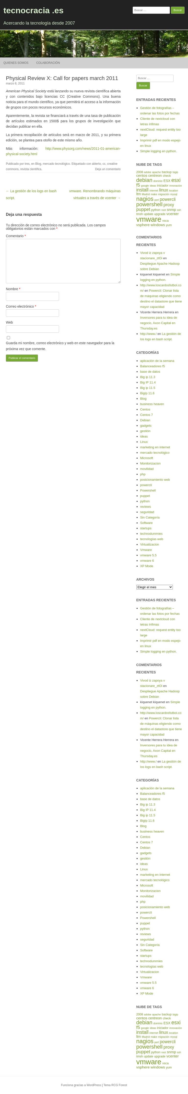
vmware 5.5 (148, 555)
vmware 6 (147, 560)
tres (27, 163)
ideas (144, 436)
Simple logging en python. (158, 151)
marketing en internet (155, 447)
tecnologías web (151, 539)
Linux (144, 442)
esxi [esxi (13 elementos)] (176, 180)
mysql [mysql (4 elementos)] (173, 194)
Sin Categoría (150, 517)
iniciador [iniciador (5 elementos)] (162, 185)
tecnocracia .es (33, 10)
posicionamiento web (155, 479)
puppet (145, 496)
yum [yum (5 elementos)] (169, 225)
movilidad (147, 469)
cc (104, 163)
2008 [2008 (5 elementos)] (139, 172)
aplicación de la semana (157, 361)
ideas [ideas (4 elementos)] (153, 185)
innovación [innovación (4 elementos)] (175, 185)
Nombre (13, 289)
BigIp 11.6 (147, 393)
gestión (145, 431)
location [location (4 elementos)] (173, 190)
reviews (145, 506)
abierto (96, 163)
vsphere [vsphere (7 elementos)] (143, 225)
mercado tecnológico (56, 163)
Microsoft (146, 458)
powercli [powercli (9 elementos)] (168, 199)
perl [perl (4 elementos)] (156, 199)
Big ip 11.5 (147, 388)
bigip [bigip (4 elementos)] (175, 172)
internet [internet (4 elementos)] (154, 190)
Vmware (146, 550)
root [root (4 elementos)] (163, 209)
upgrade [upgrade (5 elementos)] (159, 214)
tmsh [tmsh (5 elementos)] (139, 214)
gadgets (146, 425)
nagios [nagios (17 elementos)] (144, 198)
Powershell (148, 490)
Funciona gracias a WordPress (81, 1085)
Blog (38, 163)
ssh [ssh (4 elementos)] (179, 209)
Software (146, 523)
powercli (146, 485)
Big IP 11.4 (148, 382)
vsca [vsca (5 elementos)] (165, 220)
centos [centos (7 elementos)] (141, 175)
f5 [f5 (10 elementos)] (138, 185)
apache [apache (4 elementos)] (156, 172)
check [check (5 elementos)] (167, 176)
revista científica (30, 169)
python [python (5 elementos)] (156, 210)
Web (9, 322)
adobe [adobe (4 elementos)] (147, 172)
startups (146, 528)
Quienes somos (15, 63)
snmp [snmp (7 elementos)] (171, 209)
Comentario (16, 236)
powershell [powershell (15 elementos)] (149, 204)
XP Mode (146, 566)
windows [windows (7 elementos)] (158, 225)
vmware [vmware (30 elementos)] (149, 219)
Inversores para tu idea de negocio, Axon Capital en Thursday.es (158, 323)
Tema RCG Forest (115, 1085)
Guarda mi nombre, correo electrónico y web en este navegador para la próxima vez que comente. (60, 346)
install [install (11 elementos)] (142, 189)
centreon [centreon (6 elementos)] (155, 176)
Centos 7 (146, 415)
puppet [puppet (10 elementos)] (143, 209)
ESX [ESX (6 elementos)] (167, 181)
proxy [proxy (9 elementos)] (169, 204)
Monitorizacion (150, 463)
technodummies (151, 533)
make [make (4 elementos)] (154, 194)
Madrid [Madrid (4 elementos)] (146, 194)
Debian (145, 420)
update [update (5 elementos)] (148, 214)
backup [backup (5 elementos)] (167, 172)
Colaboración (48, 63)
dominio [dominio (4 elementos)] (157, 180)
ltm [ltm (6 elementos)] (138, 194)
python (145, 501)
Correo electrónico (21, 306)
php (143, 474)
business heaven (152, 404)
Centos (145, 409)
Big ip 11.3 (147, 377)
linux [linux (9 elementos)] (163, 190)
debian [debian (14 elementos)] (144, 180)
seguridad (147, 512)
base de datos (150, 371)
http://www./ (148, 334)
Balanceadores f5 (152, 366)
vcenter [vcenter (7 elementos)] (172, 214)
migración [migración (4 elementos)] (163, 194)
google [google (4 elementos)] (145, 185)
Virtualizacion (149, 544)
